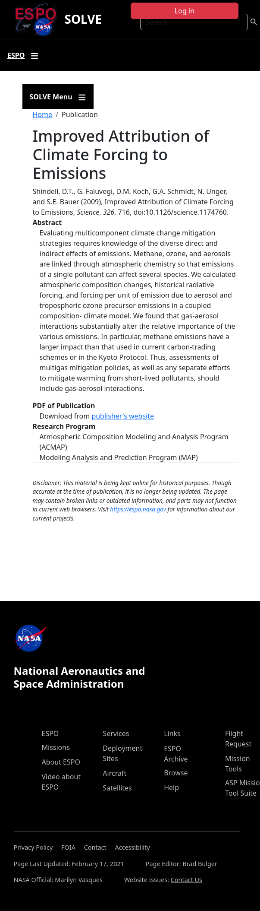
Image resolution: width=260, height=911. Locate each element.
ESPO (50, 733)
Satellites (117, 788)
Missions (56, 747)
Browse (176, 773)
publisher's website (122, 416)
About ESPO (61, 762)
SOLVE (83, 19)
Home (43, 114)
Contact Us (186, 880)
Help (171, 787)
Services (116, 733)
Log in (184, 11)
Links (172, 733)
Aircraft (114, 773)
